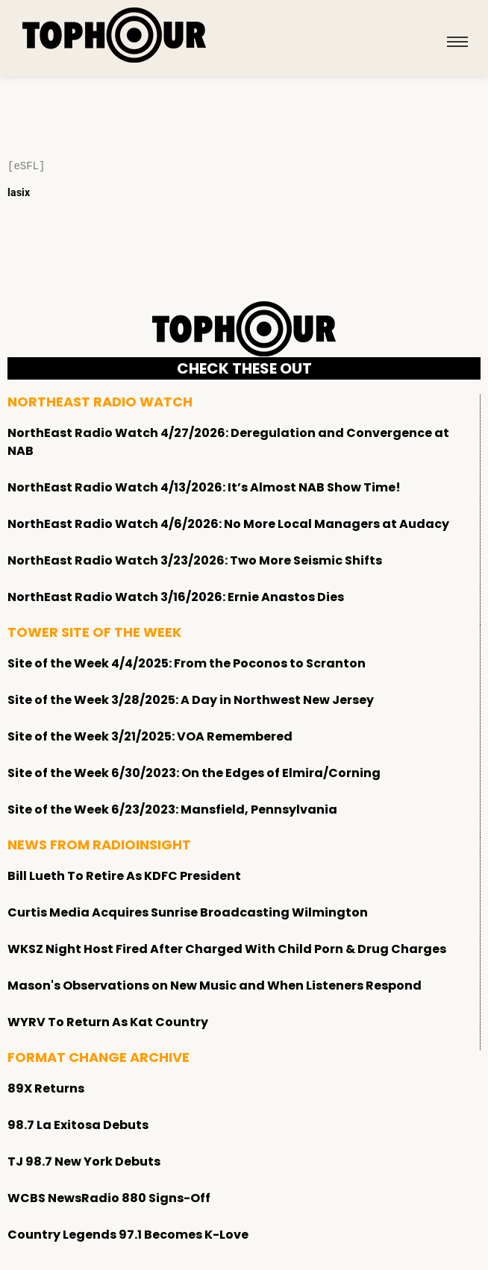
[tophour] (114, 35)
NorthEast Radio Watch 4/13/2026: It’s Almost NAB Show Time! (204, 487)
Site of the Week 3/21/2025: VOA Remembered (150, 736)
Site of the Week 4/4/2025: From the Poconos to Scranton (186, 663)
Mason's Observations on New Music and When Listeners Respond (214, 985)
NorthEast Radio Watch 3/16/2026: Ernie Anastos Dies (175, 597)
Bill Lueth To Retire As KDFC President (124, 875)
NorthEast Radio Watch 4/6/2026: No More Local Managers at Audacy (228, 523)
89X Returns (45, 1088)
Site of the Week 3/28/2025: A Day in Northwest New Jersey (190, 699)
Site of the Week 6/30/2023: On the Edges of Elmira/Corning (194, 773)
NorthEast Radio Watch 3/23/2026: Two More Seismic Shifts (194, 560)
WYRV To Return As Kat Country (107, 1022)
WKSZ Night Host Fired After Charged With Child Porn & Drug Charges (226, 949)
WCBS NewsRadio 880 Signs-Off (108, 1198)
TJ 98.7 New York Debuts (83, 1161)
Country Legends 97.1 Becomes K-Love (127, 1234)
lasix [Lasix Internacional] (18, 192)
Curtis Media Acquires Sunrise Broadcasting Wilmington (187, 912)
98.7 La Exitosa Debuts (77, 1125)
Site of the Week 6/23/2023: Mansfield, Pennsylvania (172, 809)
